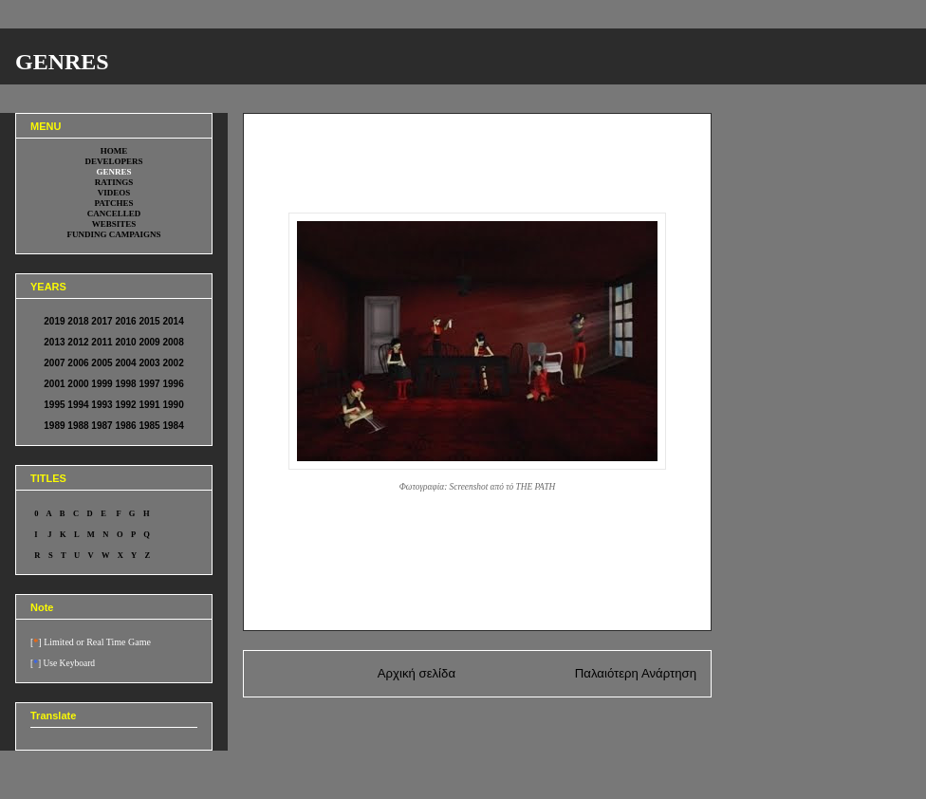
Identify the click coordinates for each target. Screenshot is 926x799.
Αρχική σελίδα (416, 673)
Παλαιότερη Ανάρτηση (635, 673)
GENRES (62, 61)
